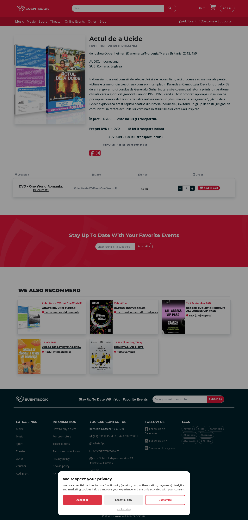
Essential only (123, 499)
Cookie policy (124, 509)
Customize (165, 499)
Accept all (82, 499)
